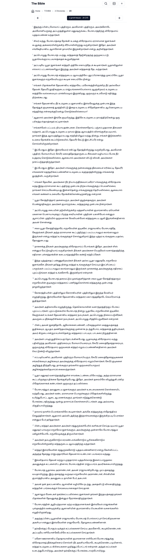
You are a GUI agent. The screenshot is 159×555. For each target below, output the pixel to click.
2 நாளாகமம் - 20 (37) (78, 18)
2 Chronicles (60, 11)
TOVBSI (47, 11)
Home (37, 11)
